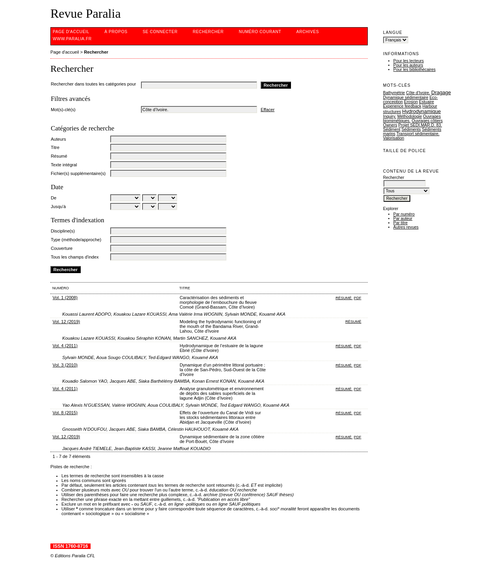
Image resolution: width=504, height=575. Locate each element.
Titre (55, 147)
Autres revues (406, 227)
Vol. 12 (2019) (66, 321)
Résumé (59, 156)
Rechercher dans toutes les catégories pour (93, 84)
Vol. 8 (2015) (65, 412)
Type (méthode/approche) (76, 239)
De (53, 197)
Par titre (400, 223)
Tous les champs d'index (75, 257)
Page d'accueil (71, 32)
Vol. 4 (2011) (65, 345)
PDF (357, 298)
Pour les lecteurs (408, 61)
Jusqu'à (58, 206)
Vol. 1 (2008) (65, 297)
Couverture (61, 248)
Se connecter (160, 32)
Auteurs (58, 139)
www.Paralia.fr (72, 39)
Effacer (267, 109)
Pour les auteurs (408, 65)
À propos (115, 32)
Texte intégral (64, 164)
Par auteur (403, 218)
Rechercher (208, 32)
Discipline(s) (63, 231)
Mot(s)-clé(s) (63, 109)
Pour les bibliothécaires (414, 69)
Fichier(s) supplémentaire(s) (78, 173)
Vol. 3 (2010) (65, 365)
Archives (307, 32)
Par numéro (404, 214)
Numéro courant (260, 32)
